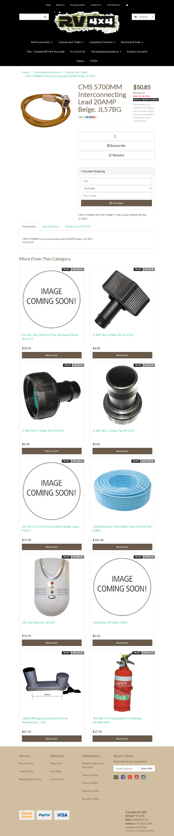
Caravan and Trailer (71, 42)
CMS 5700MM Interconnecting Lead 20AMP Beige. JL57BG (60, 76)
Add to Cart (52, 451)
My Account (26, 763)
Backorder (116, 145)
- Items (141, 16)
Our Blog (56, 771)
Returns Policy (90, 790)
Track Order (26, 771)
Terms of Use (90, 775)
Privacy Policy (90, 782)
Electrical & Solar (132, 42)
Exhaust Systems (137, 51)
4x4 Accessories (42, 42)
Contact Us (96, 5)
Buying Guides (77, 5)
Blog (48, 5)
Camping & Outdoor (102, 42)
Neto (151, 830)
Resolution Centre (30, 779)
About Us (60, 5)
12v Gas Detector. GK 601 (38, 622)
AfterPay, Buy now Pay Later (93, 765)
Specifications (50, 226)
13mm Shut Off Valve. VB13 (110, 622)
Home (25, 72)
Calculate (116, 203)
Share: (88, 117)
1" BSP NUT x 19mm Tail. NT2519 (43, 430)
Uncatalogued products (106, 51)
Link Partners (113, 5)
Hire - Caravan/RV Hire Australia (45, 51)
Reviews (77, 226)
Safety (80, 60)
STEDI (94, 60)
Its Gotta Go (77, 51)
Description (29, 226)
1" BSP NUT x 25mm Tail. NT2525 (114, 430)
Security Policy (90, 798)
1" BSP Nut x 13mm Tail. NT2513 (113, 334)
